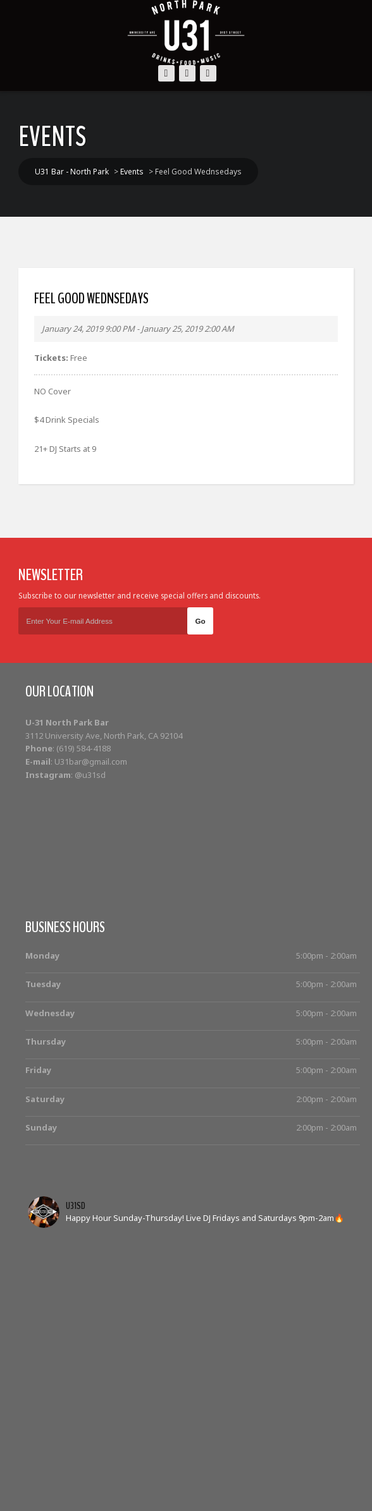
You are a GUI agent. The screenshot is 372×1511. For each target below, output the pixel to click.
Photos (259, 1474)
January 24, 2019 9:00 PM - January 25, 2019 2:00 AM (138, 328)
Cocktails (213, 1474)
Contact (191, 1488)
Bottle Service (154, 1474)
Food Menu (310, 1474)
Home (60, 1474)
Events (99, 1474)
